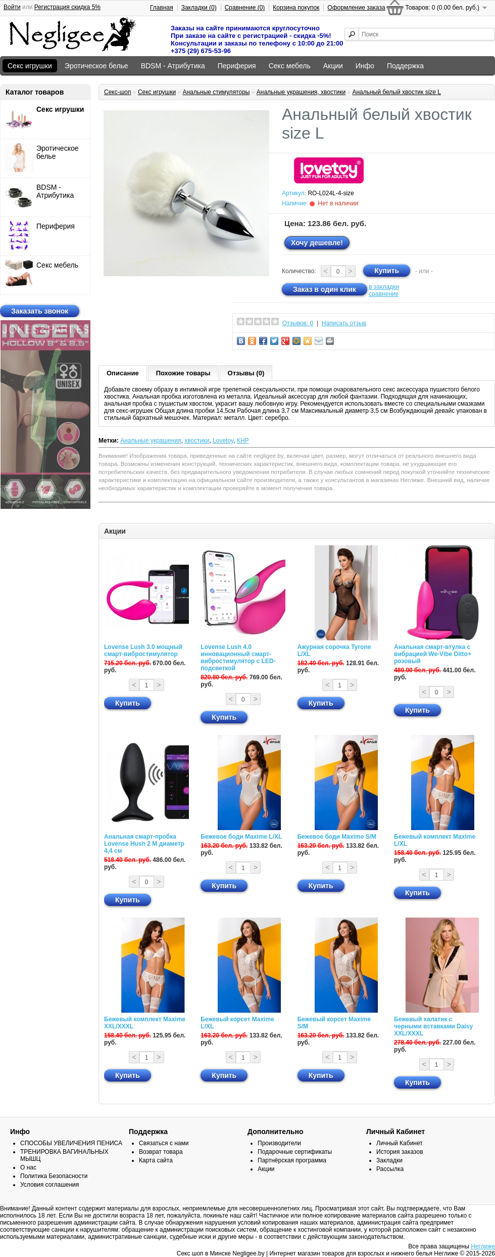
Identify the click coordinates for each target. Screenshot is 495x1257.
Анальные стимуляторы (216, 92)
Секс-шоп (117, 92)
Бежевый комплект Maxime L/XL (434, 840)
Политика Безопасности (53, 1176)
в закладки (384, 286)
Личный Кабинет (399, 1143)
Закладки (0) (199, 7)
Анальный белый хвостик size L (396, 92)
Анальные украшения (150, 440)
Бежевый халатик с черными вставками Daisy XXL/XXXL (433, 1026)
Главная (161, 7)
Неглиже (483, 1246)
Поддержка (405, 66)
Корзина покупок (296, 7)
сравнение (384, 293)
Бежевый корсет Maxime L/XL (237, 1023)
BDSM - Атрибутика (173, 66)
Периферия (237, 66)
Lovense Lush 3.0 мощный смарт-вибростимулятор (143, 650)
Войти (12, 7)
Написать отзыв (344, 323)
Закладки (389, 1160)
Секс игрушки (30, 66)
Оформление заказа (356, 7)
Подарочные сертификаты (295, 1151)
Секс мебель (290, 66)
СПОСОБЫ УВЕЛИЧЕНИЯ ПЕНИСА (71, 1143)
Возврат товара (161, 1151)
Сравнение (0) (245, 7)
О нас (28, 1167)
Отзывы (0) (246, 373)
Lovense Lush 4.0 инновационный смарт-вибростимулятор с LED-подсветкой (238, 657)
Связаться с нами (163, 1143)
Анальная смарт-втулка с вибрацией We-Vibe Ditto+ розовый (432, 654)
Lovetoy (223, 440)
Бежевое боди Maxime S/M (337, 836)
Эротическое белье (96, 66)
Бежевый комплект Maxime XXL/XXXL (144, 1023)
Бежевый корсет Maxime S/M (334, 1023)
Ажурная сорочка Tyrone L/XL (334, 650)
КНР (243, 440)
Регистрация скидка (67, 7)
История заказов (399, 1151)
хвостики (196, 440)
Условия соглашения (49, 1184)
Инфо (365, 66)
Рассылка (390, 1169)
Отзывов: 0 (298, 323)
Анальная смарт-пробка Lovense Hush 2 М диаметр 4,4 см (144, 843)
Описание (123, 373)
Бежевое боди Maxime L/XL (241, 836)
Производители (279, 1143)
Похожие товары (183, 373)
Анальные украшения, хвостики (301, 92)
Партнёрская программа (292, 1160)
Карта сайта (156, 1160)
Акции (333, 66)
